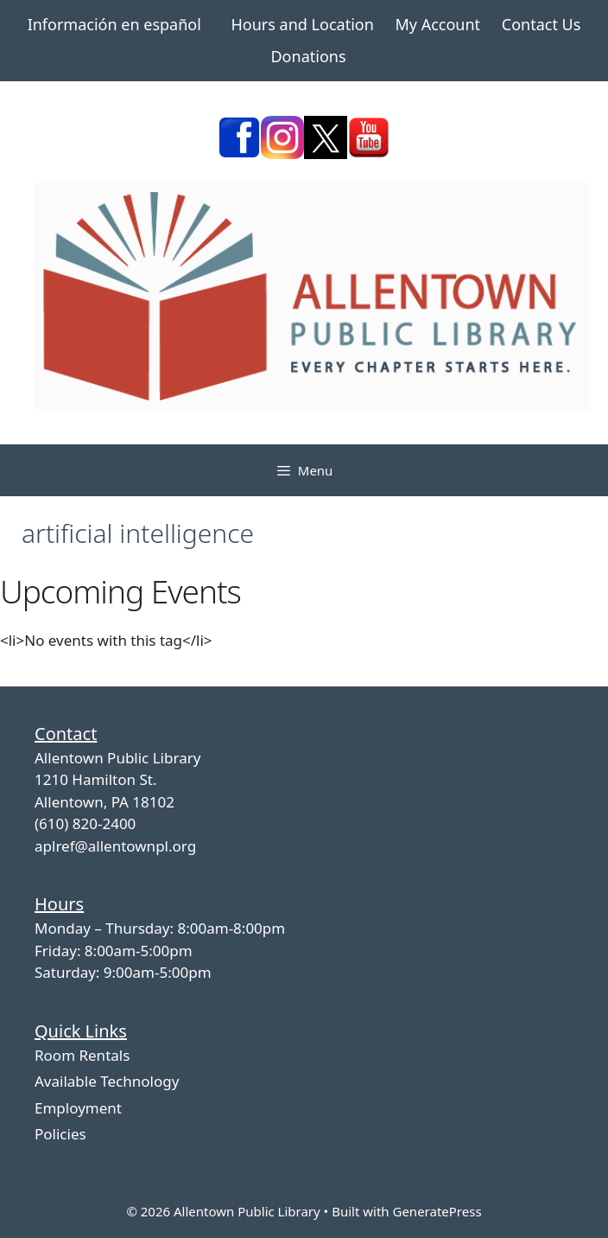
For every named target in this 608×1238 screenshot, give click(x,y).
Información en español (114, 24)
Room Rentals (82, 1055)
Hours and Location (302, 24)
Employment (78, 1108)
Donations (307, 56)
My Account (437, 24)
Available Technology (107, 1081)
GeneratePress (436, 1211)
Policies (60, 1134)
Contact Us (541, 24)
